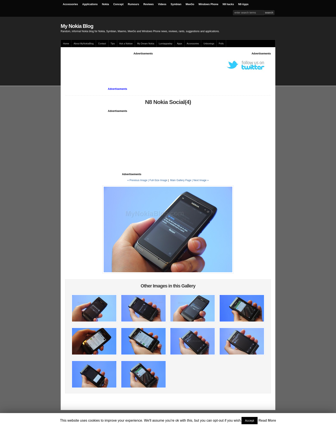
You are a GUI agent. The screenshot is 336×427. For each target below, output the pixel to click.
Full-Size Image (158, 180)
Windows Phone (208, 4)
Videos (162, 4)
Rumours (133, 4)
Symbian (176, 4)
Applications (90, 4)
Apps (179, 43)
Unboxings (208, 43)
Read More (267, 420)
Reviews (148, 4)
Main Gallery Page (180, 180)
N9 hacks (228, 4)
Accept (249, 420)
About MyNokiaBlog (84, 43)
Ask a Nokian (126, 43)
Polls (221, 43)
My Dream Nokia (145, 43)
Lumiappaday (165, 43)
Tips (113, 43)
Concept (118, 4)
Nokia (105, 4)
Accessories (70, 4)
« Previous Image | (138, 180)
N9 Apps (243, 4)
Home (66, 43)
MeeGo (190, 4)
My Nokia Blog (77, 26)
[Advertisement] (143, 65)
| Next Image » (200, 180)
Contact (102, 43)
